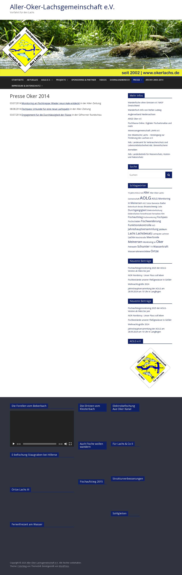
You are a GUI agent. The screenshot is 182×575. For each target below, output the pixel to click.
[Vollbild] (70, 443)
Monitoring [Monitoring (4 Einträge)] (148, 242)
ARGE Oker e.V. (135, 118)
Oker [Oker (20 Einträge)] (159, 241)
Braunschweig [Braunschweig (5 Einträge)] (150, 206)
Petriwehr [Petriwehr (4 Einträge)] (132, 246)
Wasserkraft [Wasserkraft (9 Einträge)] (160, 246)
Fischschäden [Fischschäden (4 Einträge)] (134, 221)
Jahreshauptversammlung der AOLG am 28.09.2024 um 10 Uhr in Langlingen (146, 290)
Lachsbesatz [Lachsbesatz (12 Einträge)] (144, 233)
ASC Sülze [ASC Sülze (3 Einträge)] (147, 203)
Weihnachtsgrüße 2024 (138, 284)
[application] (42, 429)
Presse (136, 79)
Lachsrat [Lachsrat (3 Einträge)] (165, 234)
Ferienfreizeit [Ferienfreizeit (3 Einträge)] (145, 214)
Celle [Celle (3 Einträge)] (160, 206)
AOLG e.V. (46, 79)
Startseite (18, 79)
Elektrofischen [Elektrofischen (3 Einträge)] (134, 214)
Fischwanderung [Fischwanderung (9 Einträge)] (151, 221)
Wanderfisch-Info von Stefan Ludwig (144, 110)
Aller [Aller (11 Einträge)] (146, 192)
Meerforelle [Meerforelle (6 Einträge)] (153, 237)
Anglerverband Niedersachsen (141, 114)
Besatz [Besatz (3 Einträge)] (140, 206)
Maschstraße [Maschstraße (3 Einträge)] (141, 237)
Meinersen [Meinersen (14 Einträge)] (135, 242)
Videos (102, 79)
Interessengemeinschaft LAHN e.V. (144, 130)
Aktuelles (32, 79)
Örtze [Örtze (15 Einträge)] (155, 251)
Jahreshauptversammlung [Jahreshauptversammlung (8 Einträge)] (143, 229)
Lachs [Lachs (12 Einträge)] (132, 233)
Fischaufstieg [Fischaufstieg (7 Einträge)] (135, 217)
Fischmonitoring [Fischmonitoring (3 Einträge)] (149, 217)
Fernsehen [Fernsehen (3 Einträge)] (156, 214)
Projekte (61, 79)
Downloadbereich (120, 79)
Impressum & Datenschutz (26, 85)
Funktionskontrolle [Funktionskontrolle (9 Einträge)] (139, 225)
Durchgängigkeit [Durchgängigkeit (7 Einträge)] (137, 210)
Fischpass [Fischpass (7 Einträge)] (162, 217)
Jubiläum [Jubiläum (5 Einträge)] (163, 229)
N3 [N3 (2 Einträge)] (155, 242)
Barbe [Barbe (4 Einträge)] (163, 203)
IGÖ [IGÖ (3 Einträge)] (153, 225)
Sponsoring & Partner (83, 79)
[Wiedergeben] (13, 443)
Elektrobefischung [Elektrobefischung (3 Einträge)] (154, 210)
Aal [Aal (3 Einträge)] (141, 193)
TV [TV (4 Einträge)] (151, 246)
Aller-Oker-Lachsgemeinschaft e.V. (62, 6)
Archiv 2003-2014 (154, 79)
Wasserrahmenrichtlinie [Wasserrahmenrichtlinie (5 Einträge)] (139, 251)
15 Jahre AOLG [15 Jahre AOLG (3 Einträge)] (134, 193)
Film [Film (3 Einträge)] (163, 214)
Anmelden (132, 149)
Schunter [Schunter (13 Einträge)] (143, 246)
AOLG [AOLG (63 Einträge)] (145, 198)
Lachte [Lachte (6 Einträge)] (131, 237)
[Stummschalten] (65, 443)
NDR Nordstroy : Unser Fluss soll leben (146, 275)
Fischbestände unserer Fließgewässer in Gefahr (149, 279)
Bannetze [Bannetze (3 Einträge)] (156, 203)
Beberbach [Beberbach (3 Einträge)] (132, 206)
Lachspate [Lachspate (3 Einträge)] (157, 234)
